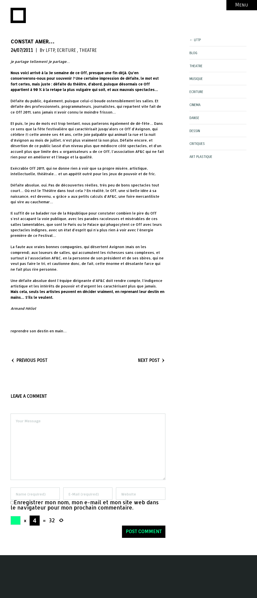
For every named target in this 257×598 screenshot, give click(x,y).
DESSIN (194, 131)
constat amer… (33, 41)
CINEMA (195, 105)
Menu (241, 5)
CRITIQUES (197, 144)
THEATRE (88, 50)
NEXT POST (151, 360)
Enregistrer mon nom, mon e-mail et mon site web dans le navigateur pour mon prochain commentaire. (85, 505)
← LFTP (195, 40)
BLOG (193, 53)
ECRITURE (66, 50)
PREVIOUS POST (29, 360)
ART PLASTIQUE (200, 157)
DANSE (194, 118)
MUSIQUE (196, 79)
